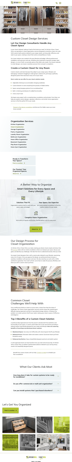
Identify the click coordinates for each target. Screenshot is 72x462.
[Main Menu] (60, 3)
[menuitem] (36, 124)
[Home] (20, 3)
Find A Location (11, 410)
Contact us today (41, 352)
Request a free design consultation (22, 107)
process (15, 250)
